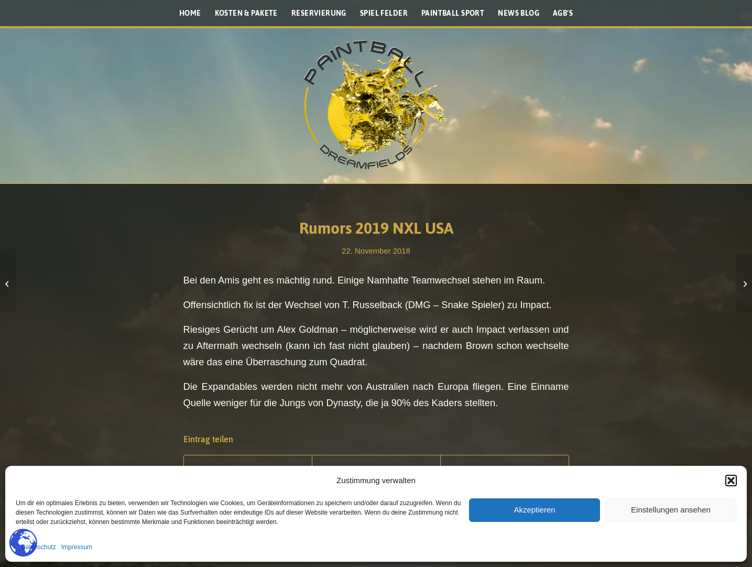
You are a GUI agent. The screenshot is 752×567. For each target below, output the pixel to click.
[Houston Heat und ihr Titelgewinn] (8, 283)
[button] (731, 480)
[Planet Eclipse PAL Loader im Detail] (744, 283)
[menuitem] (190, 13)
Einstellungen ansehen (671, 509)
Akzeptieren (534, 509)
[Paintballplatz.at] (376, 104)
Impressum (76, 547)
